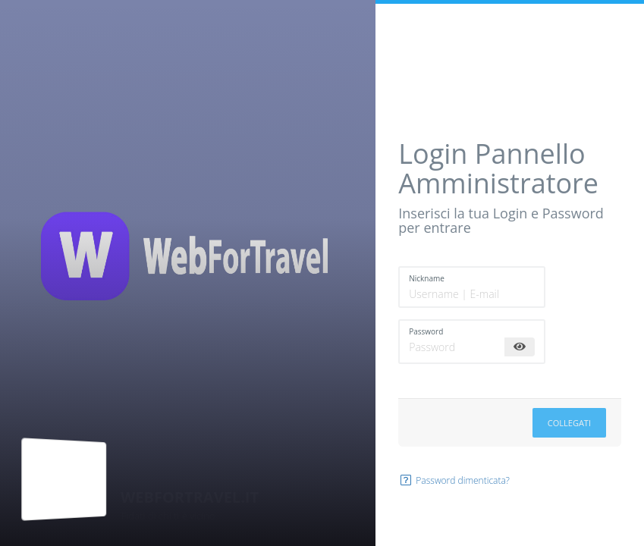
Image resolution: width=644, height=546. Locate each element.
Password (426, 331)
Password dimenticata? (454, 480)
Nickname (427, 278)
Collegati (569, 422)
